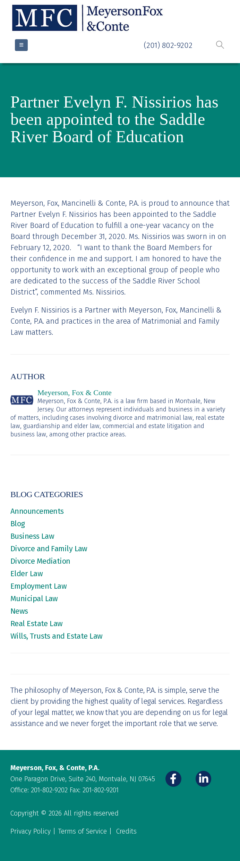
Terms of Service (82, 831)
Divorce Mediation (40, 561)
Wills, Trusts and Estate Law (56, 636)
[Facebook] (173, 779)
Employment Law (38, 586)
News (19, 611)
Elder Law (26, 573)
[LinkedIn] (204, 779)
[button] (220, 44)
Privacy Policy (30, 831)
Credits (126, 831)
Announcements (37, 511)
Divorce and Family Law (48, 548)
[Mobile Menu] (21, 45)
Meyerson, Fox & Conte (74, 392)
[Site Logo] (88, 18)
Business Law (32, 536)
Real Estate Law (36, 623)
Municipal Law (34, 598)
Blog (17, 523)
